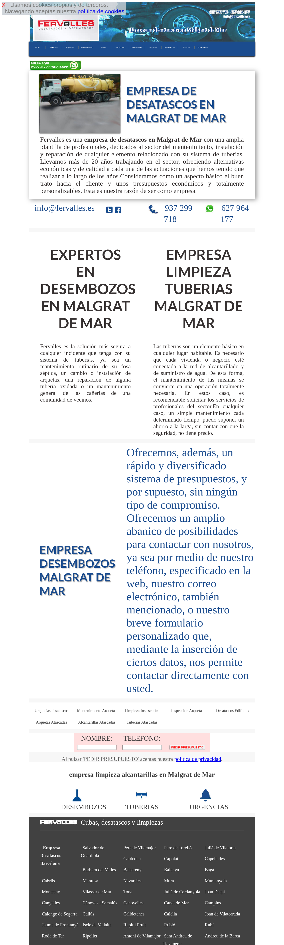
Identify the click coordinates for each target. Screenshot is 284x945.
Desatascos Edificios (232, 710)
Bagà (209, 869)
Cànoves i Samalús (100, 902)
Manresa (90, 880)
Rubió (169, 924)
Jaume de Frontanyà (60, 924)
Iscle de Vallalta (97, 924)
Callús (88, 913)
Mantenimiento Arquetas (96, 710)
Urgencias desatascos (51, 710)
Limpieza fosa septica (142, 710)
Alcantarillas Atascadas (96, 722)
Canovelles (133, 902)
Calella (170, 913)
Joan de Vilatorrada (222, 913)
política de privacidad (197, 759)
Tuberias (186, 47)
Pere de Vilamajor (139, 847)
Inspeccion (120, 47)
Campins (213, 902)
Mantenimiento (87, 47)
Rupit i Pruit (134, 924)
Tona (127, 891)
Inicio (37, 47)
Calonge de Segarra (59, 913)
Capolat (171, 858)
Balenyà (171, 869)
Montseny (51, 891)
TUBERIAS (141, 803)
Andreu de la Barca (222, 935)
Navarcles (132, 880)
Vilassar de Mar (97, 891)
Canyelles (51, 902)
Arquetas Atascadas (51, 722)
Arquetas (153, 47)
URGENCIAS (209, 803)
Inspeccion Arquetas (187, 710)
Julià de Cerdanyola (182, 891)
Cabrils (48, 880)
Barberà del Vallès (99, 869)
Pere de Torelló (177, 847)
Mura (169, 880)
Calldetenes (134, 913)
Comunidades (136, 47)
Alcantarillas (169, 47)
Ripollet (90, 935)
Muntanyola (216, 880)
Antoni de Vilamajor (142, 935)
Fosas (103, 47)
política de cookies (100, 11)
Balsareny (132, 869)
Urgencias (70, 47)
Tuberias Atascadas (142, 722)
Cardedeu (132, 858)
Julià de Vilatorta (220, 847)
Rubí (209, 924)
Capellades (215, 858)
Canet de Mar (176, 902)
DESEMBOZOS (83, 803)
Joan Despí (215, 891)
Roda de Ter (53, 935)
